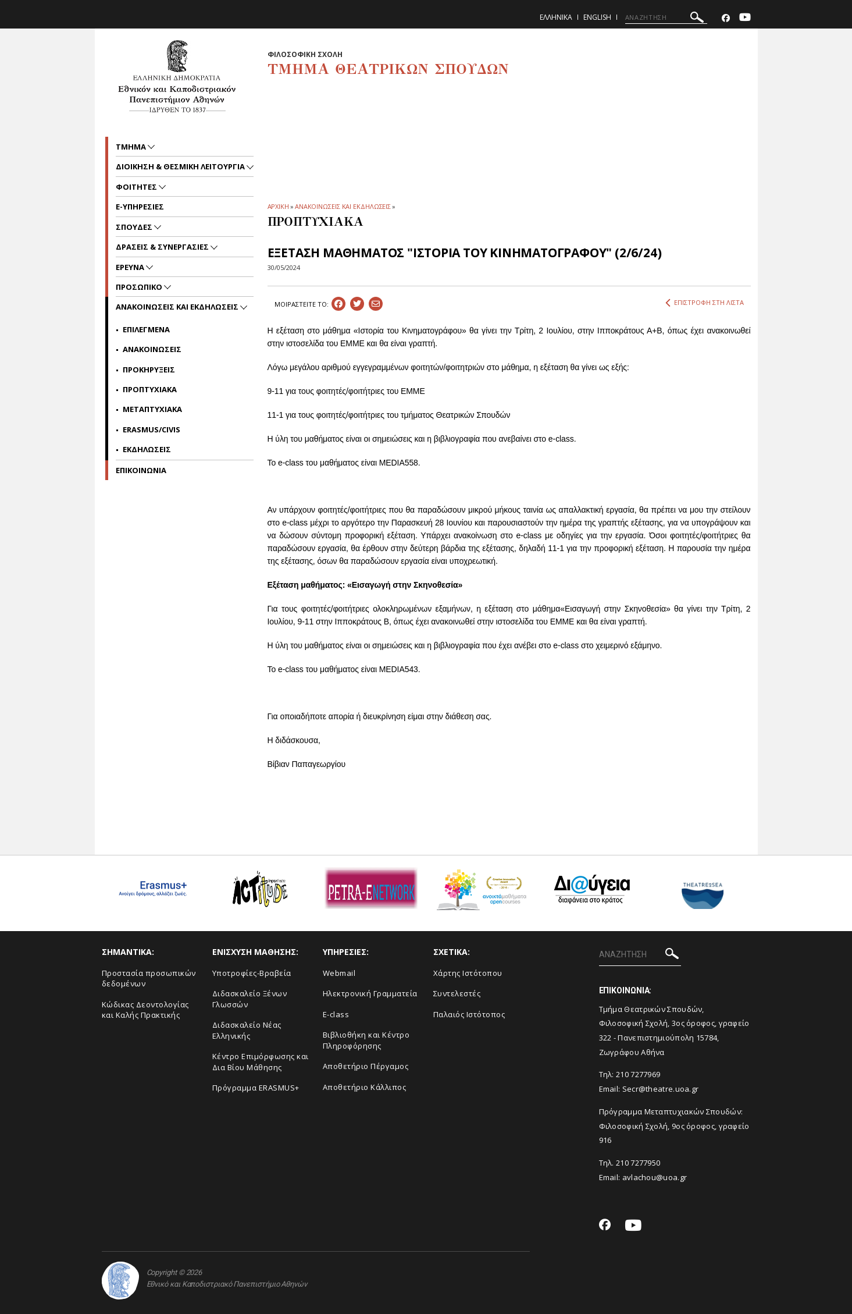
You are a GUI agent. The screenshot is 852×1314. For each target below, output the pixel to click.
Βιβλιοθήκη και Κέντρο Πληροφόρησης (366, 1040)
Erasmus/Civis (151, 429)
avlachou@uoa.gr (654, 1177)
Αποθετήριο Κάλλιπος (365, 1087)
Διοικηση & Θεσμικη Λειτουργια (181, 166)
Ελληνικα (556, 17)
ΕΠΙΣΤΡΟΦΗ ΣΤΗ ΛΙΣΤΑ (704, 302)
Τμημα (132, 146)
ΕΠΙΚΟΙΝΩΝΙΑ (141, 470)
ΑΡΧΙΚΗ (278, 206)
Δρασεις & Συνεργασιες (163, 247)
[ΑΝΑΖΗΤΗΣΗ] (666, 17)
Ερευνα (131, 267)
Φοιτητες (137, 187)
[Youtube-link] (745, 18)
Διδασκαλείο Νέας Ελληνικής (246, 1030)
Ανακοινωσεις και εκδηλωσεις (178, 306)
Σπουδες (135, 227)
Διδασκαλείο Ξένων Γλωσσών (249, 999)
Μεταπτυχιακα (152, 409)
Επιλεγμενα (146, 329)
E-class (336, 1014)
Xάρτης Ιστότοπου (467, 973)
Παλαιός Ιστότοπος (469, 1014)
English (597, 17)
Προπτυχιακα (150, 389)
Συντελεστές (457, 993)
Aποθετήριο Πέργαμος (366, 1066)
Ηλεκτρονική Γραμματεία (370, 993)
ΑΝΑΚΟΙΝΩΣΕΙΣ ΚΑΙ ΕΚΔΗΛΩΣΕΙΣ (343, 206)
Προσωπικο (140, 287)
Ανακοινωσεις (152, 349)
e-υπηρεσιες (140, 206)
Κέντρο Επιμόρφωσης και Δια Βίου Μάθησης (260, 1061)
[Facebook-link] (726, 18)
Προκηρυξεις (149, 369)
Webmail (339, 973)
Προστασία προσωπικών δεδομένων (149, 978)
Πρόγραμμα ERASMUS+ (256, 1087)
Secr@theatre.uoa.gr (660, 1089)
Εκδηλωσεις (147, 449)
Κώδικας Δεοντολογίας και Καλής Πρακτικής (145, 1010)
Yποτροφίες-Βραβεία (251, 973)
